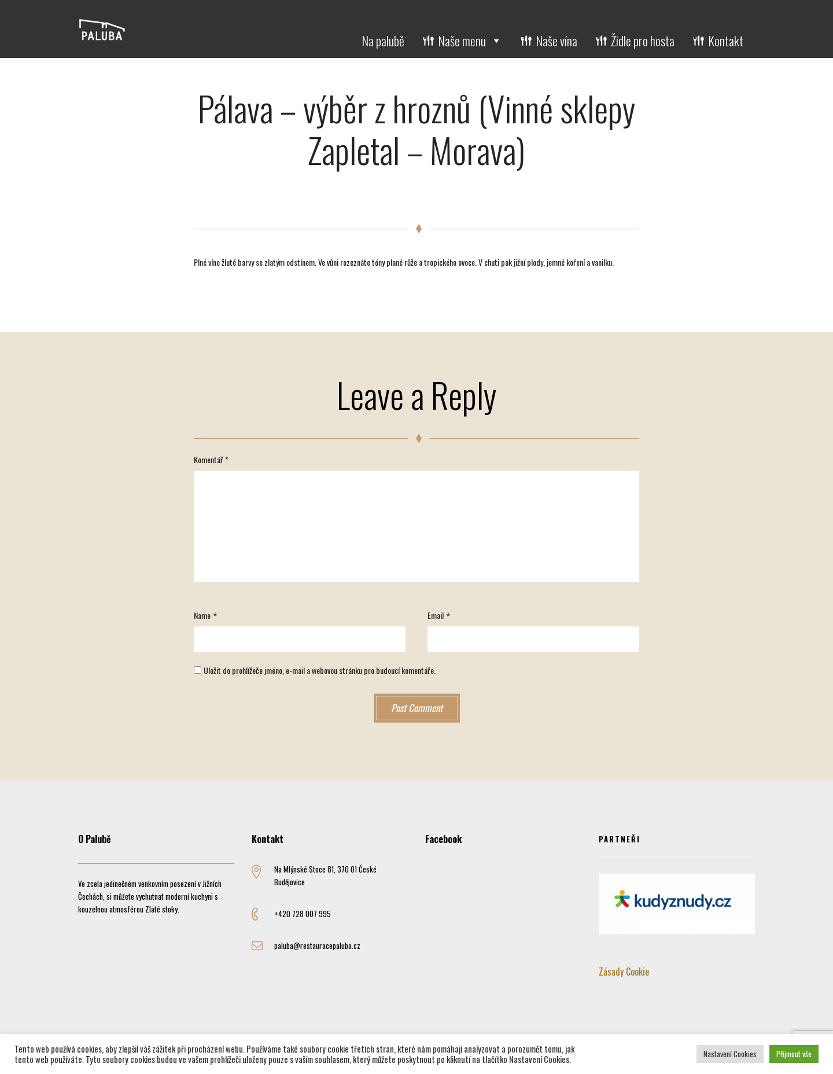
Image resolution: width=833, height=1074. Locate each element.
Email (435, 615)
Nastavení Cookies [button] (730, 1054)
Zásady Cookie (624, 971)
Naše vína (556, 40)
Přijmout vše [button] (794, 1054)
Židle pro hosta (642, 40)
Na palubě (383, 40)
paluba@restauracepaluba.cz (317, 945)
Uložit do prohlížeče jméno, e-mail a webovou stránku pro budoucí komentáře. (320, 670)
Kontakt (725, 40)
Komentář (211, 459)
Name (202, 615)
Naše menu (470, 40)
